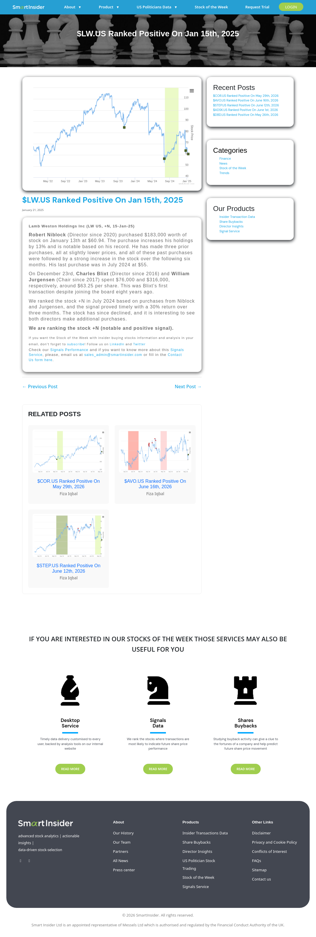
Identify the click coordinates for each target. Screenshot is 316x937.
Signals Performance (69, 350)
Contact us (261, 879)
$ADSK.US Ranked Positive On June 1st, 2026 (245, 110)
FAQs (256, 860)
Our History (123, 833)
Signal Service (230, 231)
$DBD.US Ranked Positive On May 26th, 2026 (245, 115)
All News (120, 860)
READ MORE (70, 769)
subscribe (75, 344)
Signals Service (196, 886)
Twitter (139, 344)
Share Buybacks (231, 222)
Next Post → (188, 386)
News (224, 163)
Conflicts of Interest (269, 851)
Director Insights (231, 226)
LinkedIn (117, 344)
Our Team (121, 842)
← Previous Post (40, 386)
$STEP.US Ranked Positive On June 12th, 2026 (246, 105)
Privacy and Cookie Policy (274, 842)
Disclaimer (261, 833)
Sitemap (259, 869)
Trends (224, 173)
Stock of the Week (211, 7)
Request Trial (257, 7)
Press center (124, 869)
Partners (120, 851)
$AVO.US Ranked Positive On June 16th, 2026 (245, 100)
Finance (225, 159)
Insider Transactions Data (205, 833)
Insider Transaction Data (237, 217)
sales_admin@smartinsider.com (113, 355)
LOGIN (291, 7)
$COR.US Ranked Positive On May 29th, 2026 (246, 96)
